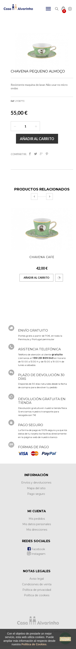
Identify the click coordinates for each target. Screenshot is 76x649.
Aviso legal (36, 578)
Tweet (35, 153)
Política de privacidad (36, 590)
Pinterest (46, 153)
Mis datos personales (36, 524)
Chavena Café (41, 257)
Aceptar (65, 639)
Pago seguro (36, 494)
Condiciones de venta (36, 584)
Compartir (29, 153)
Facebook (36, 549)
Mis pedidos (37, 518)
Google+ (41, 153)
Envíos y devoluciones (36, 482)
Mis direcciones (36, 529)
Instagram (36, 554)
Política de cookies (36, 595)
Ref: (13, 101)
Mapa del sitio (36, 488)
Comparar (59, 277)
